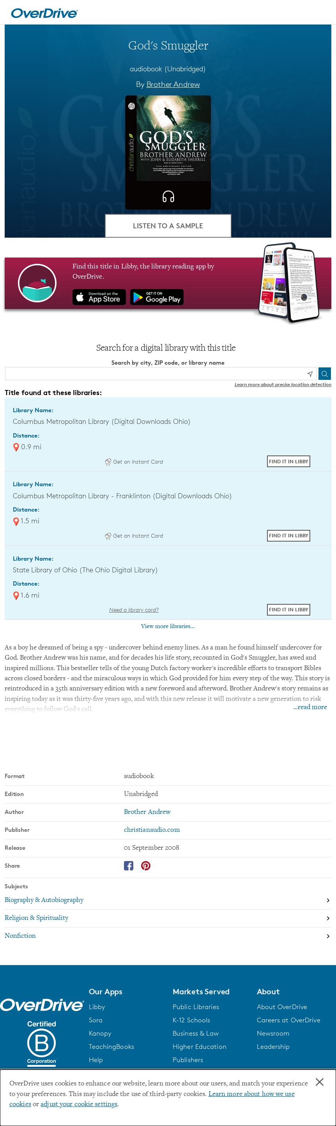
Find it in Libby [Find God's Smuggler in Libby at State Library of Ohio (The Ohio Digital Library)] (288, 609)
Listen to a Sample (168, 225)
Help (96, 1060)
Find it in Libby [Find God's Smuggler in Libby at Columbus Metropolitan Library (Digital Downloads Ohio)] (288, 461)
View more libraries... (168, 626)
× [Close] (319, 1082)
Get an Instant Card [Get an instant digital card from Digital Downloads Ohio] (134, 461)
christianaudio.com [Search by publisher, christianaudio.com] (152, 830)
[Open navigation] (321, 13)
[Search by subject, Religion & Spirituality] (168, 919)
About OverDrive (282, 1007)
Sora (96, 1020)
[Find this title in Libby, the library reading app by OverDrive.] (168, 283)
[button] (126, 991)
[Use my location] (310, 374)
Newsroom (273, 1033)
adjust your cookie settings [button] (79, 1104)
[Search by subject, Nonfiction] (168, 936)
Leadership (273, 1046)
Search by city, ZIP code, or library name (168, 362)
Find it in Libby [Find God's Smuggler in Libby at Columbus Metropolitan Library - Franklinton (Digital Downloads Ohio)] (288, 535)
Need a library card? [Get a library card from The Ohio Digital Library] (134, 609)
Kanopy (100, 1033)
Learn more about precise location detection (283, 384)
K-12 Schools (191, 1020)
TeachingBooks (111, 1046)
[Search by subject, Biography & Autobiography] (168, 901)
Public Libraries (196, 1007)
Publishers (188, 1060)
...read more (310, 707)
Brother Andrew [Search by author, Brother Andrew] (173, 84)
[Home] (44, 12)
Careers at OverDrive (288, 1020)
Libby (97, 1007)
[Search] (324, 373)
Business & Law (196, 1033)
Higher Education (199, 1046)
